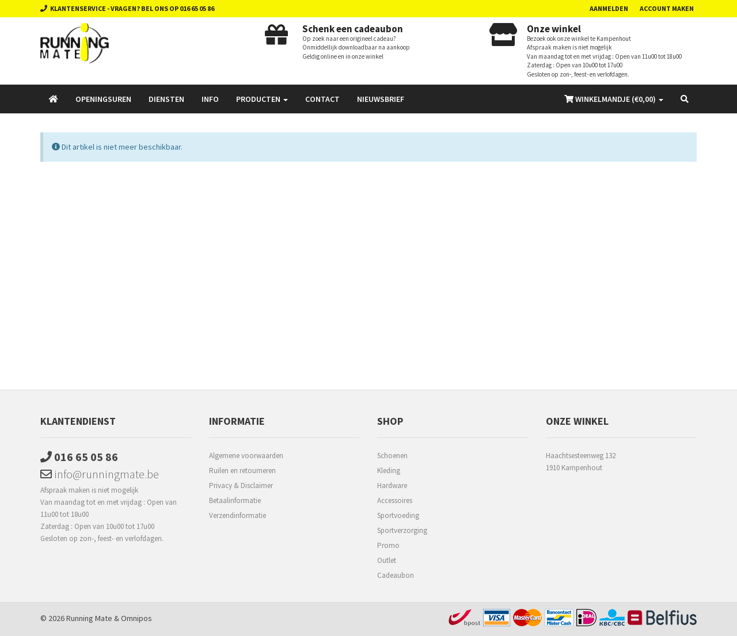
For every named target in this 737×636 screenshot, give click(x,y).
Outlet (386, 560)
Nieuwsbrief (380, 99)
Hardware (392, 485)
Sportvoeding (398, 515)
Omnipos (136, 618)
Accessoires (394, 500)
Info (210, 99)
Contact (322, 99)
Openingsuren (103, 99)
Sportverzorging (402, 530)
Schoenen (392, 455)
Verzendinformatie (237, 515)
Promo (388, 545)
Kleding (388, 470)
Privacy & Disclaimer (241, 485)
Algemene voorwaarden (246, 455)
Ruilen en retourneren (242, 470)
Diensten (166, 99)
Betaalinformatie (235, 500)
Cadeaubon (395, 575)
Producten (262, 99)
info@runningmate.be (99, 474)
